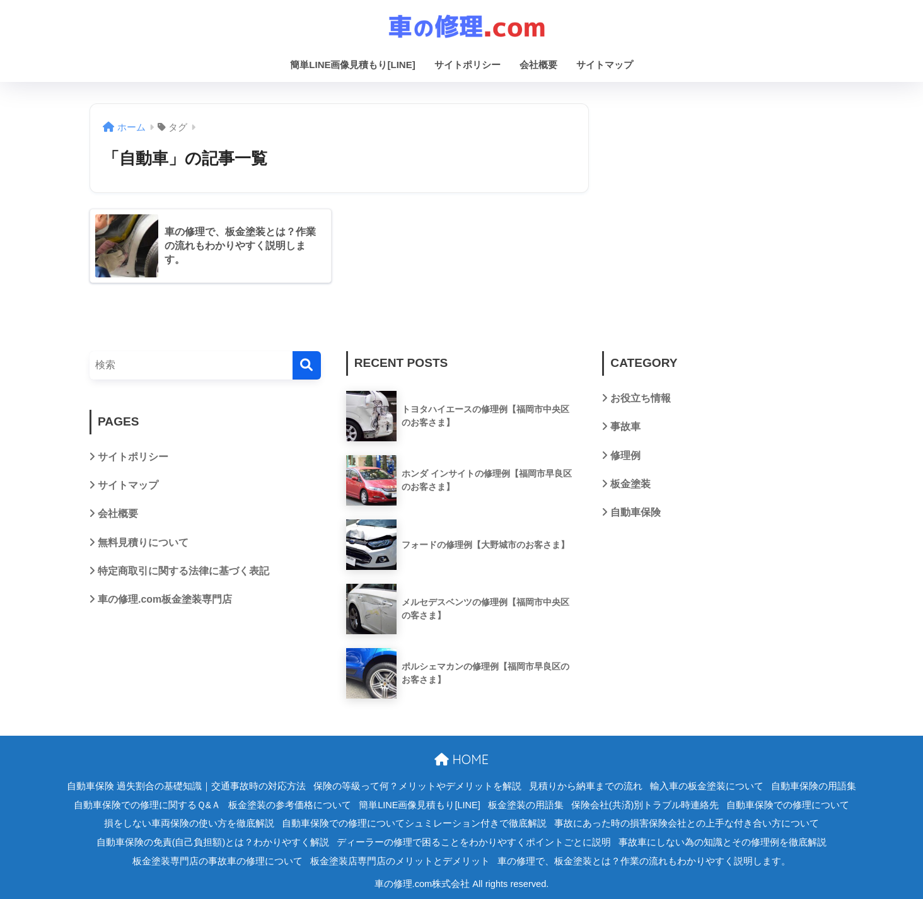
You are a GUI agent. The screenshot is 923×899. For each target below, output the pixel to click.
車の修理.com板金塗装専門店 (165, 599)
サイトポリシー (467, 64)
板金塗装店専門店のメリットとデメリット (400, 861)
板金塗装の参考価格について (289, 805)
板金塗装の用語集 (526, 805)
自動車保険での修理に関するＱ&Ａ (147, 805)
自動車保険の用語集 (813, 786)
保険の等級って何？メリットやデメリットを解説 (417, 786)
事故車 (625, 426)
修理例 (625, 455)
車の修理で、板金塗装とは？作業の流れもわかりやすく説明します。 (644, 861)
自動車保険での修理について (787, 805)
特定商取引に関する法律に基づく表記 (183, 571)
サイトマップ (604, 64)
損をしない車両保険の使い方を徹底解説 (189, 823)
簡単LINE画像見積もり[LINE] (352, 64)
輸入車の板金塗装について (706, 786)
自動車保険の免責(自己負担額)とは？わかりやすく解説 (213, 842)
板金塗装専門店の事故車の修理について (217, 861)
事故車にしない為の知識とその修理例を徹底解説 (722, 842)
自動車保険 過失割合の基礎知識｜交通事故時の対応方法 (186, 786)
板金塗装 (630, 483)
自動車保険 (635, 512)
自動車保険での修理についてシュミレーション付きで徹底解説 (414, 823)
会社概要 (538, 64)
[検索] (307, 365)
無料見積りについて (143, 542)
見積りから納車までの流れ (585, 786)
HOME (461, 759)
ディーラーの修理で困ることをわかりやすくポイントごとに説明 (474, 842)
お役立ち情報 (640, 398)
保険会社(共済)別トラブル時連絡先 (645, 805)
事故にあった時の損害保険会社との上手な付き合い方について (686, 823)
